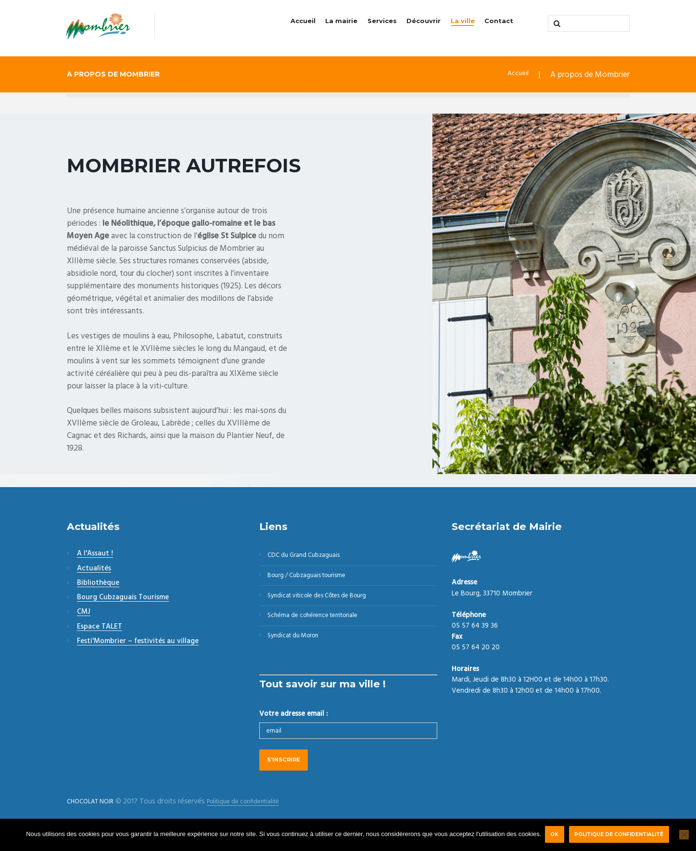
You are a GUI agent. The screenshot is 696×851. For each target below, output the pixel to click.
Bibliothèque (98, 584)
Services (366, 24)
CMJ (83, 614)
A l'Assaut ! (95, 555)
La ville (457, 24)
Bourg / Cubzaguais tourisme (314, 581)
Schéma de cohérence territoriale (320, 627)
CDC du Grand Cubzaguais (309, 558)
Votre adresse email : (293, 729)
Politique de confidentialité (621, 834)
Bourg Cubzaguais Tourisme (123, 599)
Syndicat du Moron (299, 650)
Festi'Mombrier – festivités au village (138, 642)
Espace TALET (99, 628)
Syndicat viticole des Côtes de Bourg (327, 604)
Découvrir (413, 24)
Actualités (94, 570)
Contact (496, 24)
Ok (554, 834)
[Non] (684, 834)
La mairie (321, 24)
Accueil (278, 24)
